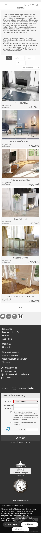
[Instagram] (14, 316)
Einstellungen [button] (11, 524)
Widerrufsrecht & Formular (14, 359)
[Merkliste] (29, 5)
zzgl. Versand (6, 107)
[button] (6, 5)
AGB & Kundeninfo (10, 355)
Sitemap (6, 362)
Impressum (7, 329)
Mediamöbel (19, 58)
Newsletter (7, 347)
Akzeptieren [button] (20, 529)
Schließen (29, 524)
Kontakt (5, 335)
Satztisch (30, 58)
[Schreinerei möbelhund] (20, 316)
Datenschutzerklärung (12, 332)
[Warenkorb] (33, 5)
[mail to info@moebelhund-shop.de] (2, 316)
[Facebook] (8, 316)
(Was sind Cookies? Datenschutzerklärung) (16, 509)
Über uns (6, 344)
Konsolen (21, 63)
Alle (9, 58)
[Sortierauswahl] (31, 67)
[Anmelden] (25, 5)
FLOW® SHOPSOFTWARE (21, 500)
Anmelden (7, 339)
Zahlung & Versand (10, 352)
